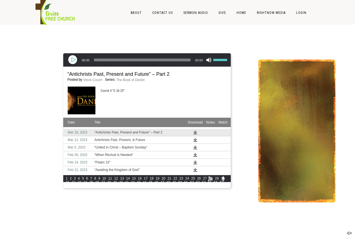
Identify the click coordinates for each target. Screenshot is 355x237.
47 (162, 182)
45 (150, 182)
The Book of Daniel (130, 80)
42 (133, 182)
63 (97, 186)
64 (103, 186)
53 (198, 182)
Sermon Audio (195, 13)
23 (181, 178)
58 (67, 186)
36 (97, 182)
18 (151, 178)
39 (115, 182)
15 (134, 178)
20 (163, 178)
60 (79, 186)
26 (199, 178)
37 (103, 182)
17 (146, 178)
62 (91, 186)
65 (109, 186)
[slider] (142, 60)
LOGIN (301, 13)
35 (91, 182)
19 (157, 178)
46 (156, 182)
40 (121, 182)
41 (127, 182)
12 (116, 178)
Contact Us (162, 13)
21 (169, 178)
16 (139, 178)
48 (168, 182)
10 (104, 178)
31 (67, 182)
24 (187, 178)
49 (174, 182)
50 (180, 182)
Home (241, 13)
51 (186, 182)
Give (222, 13)
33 (79, 182)
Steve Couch (92, 80)
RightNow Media (271, 13)
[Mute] (209, 60)
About (136, 13)
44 (144, 182)
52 (192, 182)
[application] (147, 60)
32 (73, 182)
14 (128, 178)
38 (109, 182)
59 (73, 186)
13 (122, 178)
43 (138, 182)
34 (85, 182)
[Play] (73, 60)
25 (193, 178)
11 (110, 178)
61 (85, 186)
